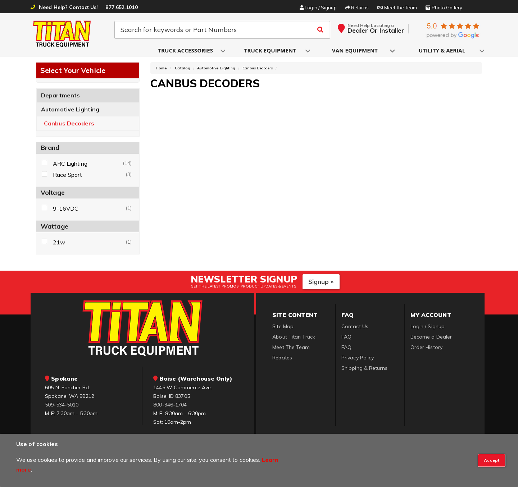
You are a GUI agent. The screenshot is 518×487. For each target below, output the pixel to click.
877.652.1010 (121, 7)
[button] (186, 50)
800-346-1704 (170, 406)
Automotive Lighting (70, 110)
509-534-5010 (61, 406)
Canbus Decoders (69, 124)
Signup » (321, 282)
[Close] (491, 460)
